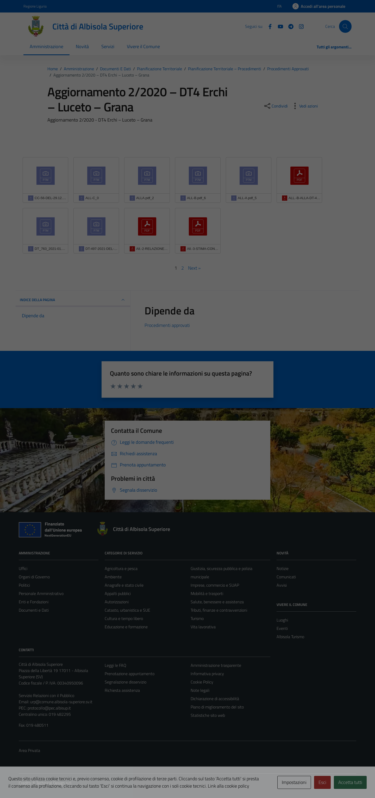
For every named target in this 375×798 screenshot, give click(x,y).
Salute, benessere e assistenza (217, 602)
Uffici (23, 568)
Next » (194, 267)
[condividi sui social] (275, 106)
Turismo (197, 618)
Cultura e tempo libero (124, 618)
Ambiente (113, 577)
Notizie (283, 568)
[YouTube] (278, 26)
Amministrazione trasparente (216, 665)
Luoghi (282, 620)
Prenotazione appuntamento (129, 673)
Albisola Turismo (290, 637)
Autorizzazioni (117, 602)
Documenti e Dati (34, 610)
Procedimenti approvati (167, 325)
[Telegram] (289, 26)
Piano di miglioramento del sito (217, 707)
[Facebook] (268, 26)
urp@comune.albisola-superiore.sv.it (61, 702)
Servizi (107, 46)
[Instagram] (299, 26)
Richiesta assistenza (122, 690)
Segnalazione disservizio (125, 682)
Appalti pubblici (118, 593)
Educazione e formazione (126, 627)
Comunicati (286, 577)
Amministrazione (46, 46)
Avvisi (282, 585)
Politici (24, 585)
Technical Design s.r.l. (54, 783)
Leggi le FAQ (115, 665)
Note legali (200, 690)
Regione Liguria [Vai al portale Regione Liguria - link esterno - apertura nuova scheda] (35, 6)
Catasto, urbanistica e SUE (127, 610)
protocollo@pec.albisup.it (49, 708)
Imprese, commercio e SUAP (215, 585)
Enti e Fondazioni (33, 602)
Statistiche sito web (208, 715)
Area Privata (29, 750)
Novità (82, 46)
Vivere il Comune (143, 46)
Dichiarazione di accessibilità (215, 698)
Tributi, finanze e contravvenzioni (219, 610)
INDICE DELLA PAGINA (73, 300)
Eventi (282, 628)
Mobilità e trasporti (207, 593)
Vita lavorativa (203, 627)
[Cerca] (345, 26)
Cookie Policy (202, 682)
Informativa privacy (207, 673)
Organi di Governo (34, 577)
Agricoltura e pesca (121, 568)
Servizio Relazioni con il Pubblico (46, 695)
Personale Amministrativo (41, 593)
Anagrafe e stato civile (124, 585)
